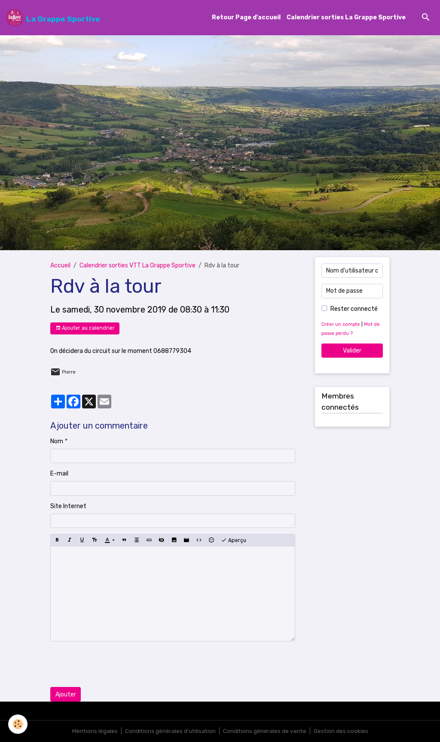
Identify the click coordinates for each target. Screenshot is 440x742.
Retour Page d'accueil (246, 17)
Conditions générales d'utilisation (170, 731)
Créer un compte (341, 324)
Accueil (60, 266)
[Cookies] (18, 724)
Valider (352, 350)
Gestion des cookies (342, 731)
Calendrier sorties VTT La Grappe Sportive (137, 266)
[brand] (53, 17)
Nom (56, 441)
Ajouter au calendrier (85, 328)
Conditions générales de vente (265, 731)
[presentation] (115, 664)
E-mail (59, 474)
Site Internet (68, 506)
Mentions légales (93, 731)
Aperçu (233, 540)
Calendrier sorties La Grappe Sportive (346, 17)
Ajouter (65, 694)
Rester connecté (354, 309)
